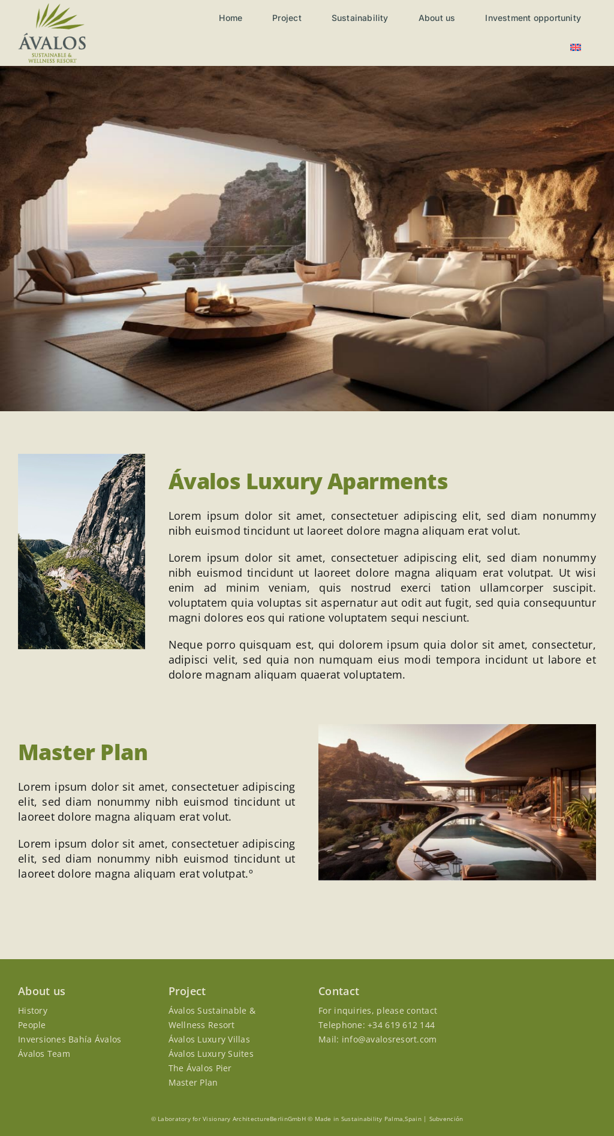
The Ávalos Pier (200, 1068)
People (32, 1024)
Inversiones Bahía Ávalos (69, 1039)
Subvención (446, 1118)
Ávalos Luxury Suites (211, 1053)
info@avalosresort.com (389, 1039)
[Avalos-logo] (52, 8)
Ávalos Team (44, 1053)
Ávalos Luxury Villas (209, 1039)
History (32, 1010)
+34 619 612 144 (401, 1024)
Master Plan (193, 1082)
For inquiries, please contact (377, 1010)
